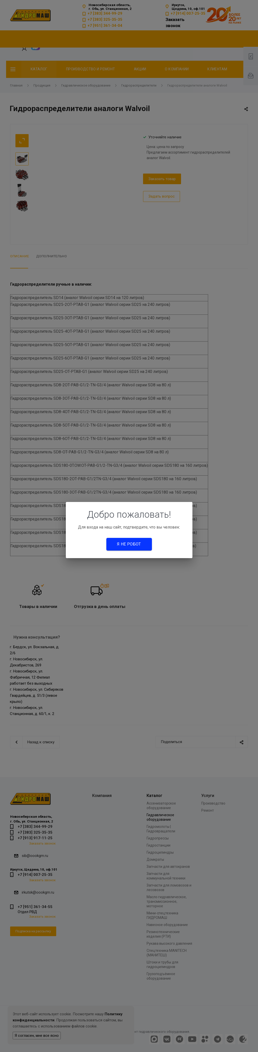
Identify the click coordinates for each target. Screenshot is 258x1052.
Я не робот (129, 544)
